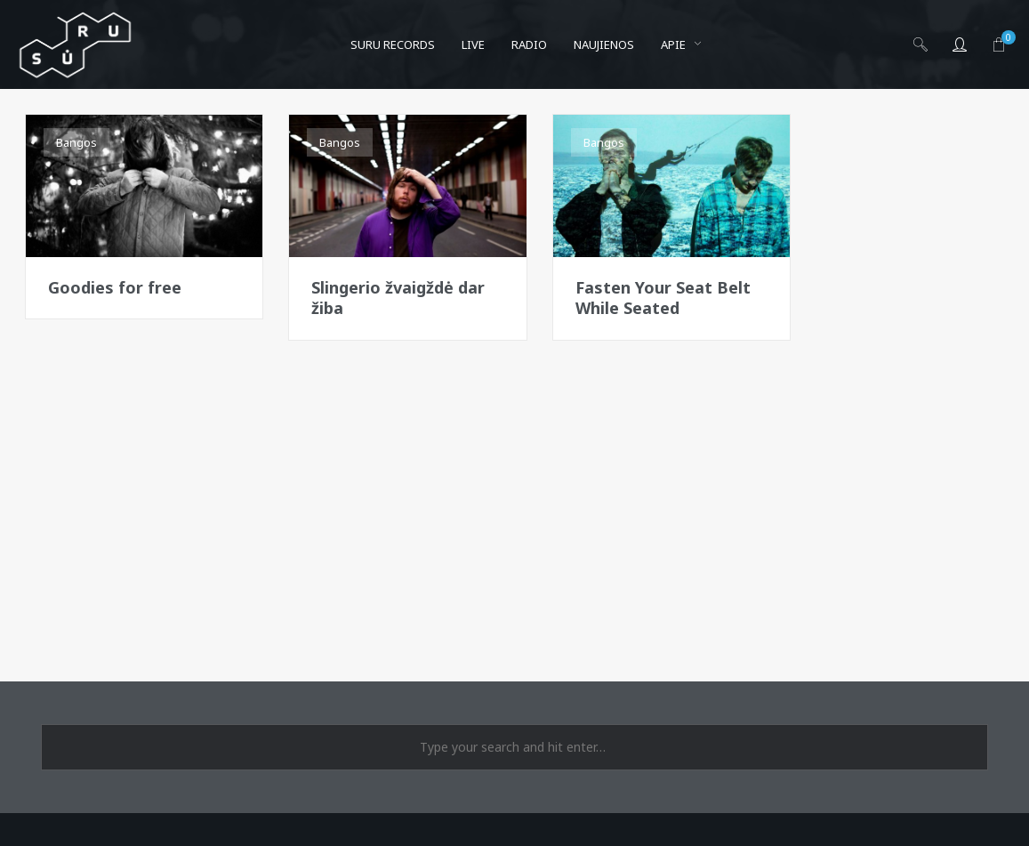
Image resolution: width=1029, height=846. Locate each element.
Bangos (76, 142)
